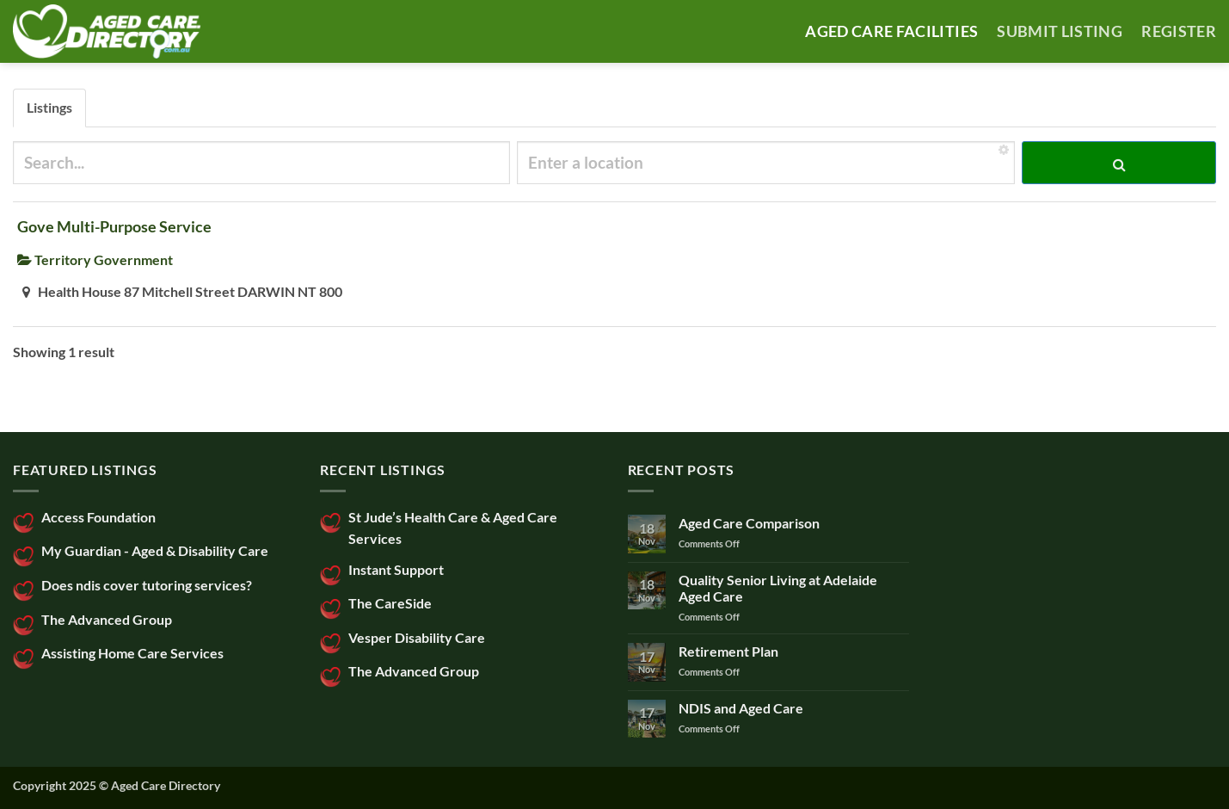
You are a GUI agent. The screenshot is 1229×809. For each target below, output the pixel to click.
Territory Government (95, 259)
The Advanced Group (106, 619)
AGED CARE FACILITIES (891, 31)
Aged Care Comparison (749, 523)
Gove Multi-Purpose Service (114, 226)
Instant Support (396, 569)
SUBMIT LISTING (1059, 31)
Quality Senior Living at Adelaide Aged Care (778, 587)
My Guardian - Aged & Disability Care (154, 550)
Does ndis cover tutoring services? (146, 585)
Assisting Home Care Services (132, 653)
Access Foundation (98, 517)
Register (1178, 31)
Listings (49, 107)
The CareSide (390, 603)
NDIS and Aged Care (741, 708)
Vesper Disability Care (416, 637)
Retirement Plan (728, 651)
